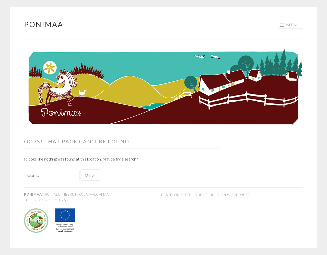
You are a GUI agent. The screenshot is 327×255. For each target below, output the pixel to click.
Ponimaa (43, 24)
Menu (293, 24)
